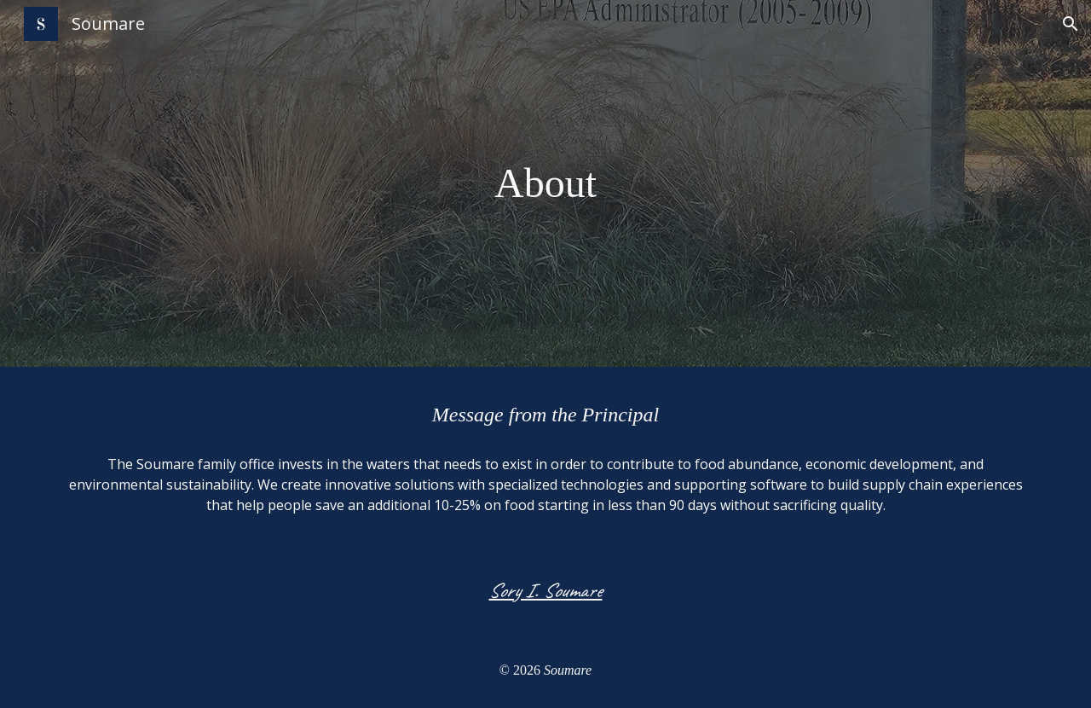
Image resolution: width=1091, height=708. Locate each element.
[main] (545, 183)
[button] (1070, 23)
